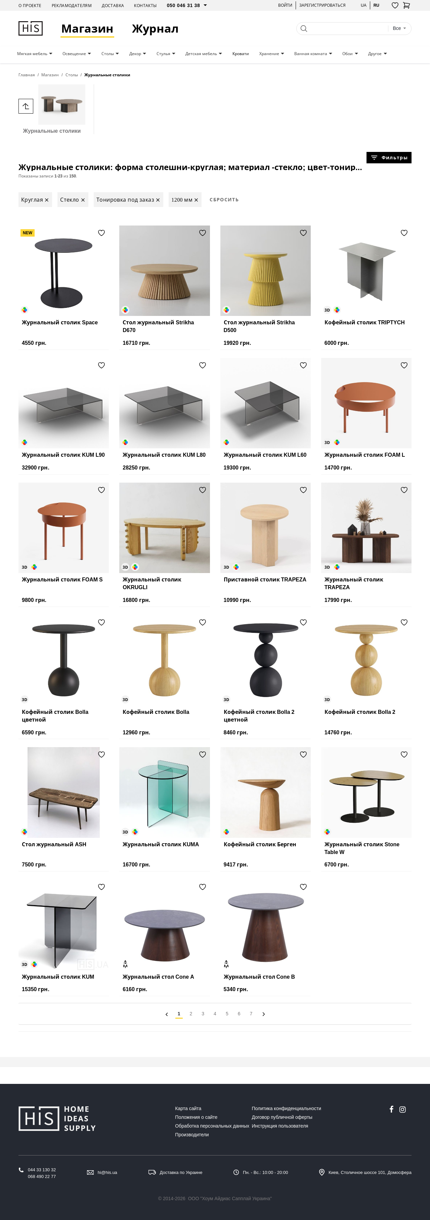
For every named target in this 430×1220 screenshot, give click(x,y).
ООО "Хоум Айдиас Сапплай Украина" (230, 1198)
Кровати (240, 53)
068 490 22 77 (42, 1176)
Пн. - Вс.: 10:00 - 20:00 (265, 1172)
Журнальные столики (51, 109)
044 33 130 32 (42, 1169)
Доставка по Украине (181, 1172)
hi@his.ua (107, 1172)
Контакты (145, 5)
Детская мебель (201, 53)
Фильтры (389, 158)
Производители (192, 1134)
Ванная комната (310, 53)
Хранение (269, 53)
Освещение (74, 53)
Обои (347, 53)
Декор (135, 53)
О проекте (30, 5)
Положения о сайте (196, 1117)
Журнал (155, 28)
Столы (107, 53)
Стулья (163, 53)
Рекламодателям (72, 5)
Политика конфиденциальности (286, 1108)
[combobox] (399, 28)
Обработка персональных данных (212, 1126)
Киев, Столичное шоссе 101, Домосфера (370, 1172)
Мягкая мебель (32, 53)
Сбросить (224, 199)
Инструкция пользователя (280, 1126)
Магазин (87, 28)
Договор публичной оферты (282, 1117)
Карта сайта (188, 1108)
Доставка (113, 5)
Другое (375, 53)
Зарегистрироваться (322, 5)
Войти (285, 5)
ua (364, 5)
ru (376, 5)
